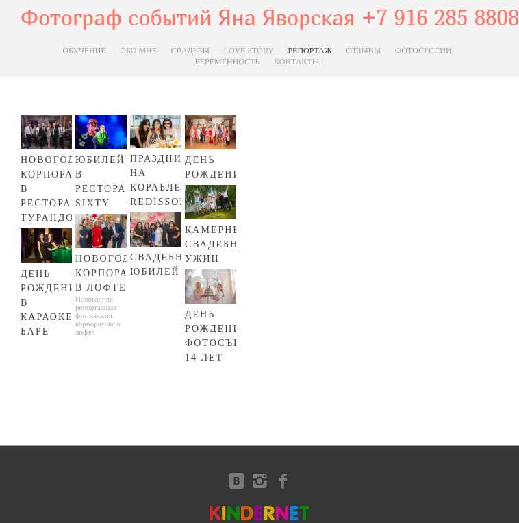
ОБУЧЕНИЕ (83, 51)
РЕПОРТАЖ (309, 51)
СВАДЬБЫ (190, 51)
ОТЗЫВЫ (363, 51)
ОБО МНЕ (138, 51)
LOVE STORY (248, 51)
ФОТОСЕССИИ (423, 51)
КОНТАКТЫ (296, 61)
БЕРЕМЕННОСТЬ (227, 61)
